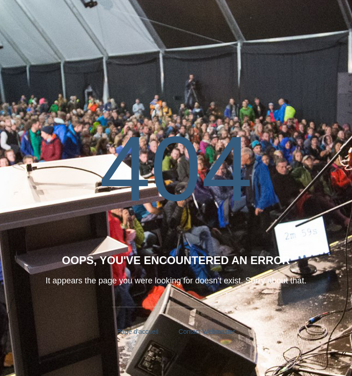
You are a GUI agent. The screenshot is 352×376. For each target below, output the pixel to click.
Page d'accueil (138, 331)
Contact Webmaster (207, 331)
